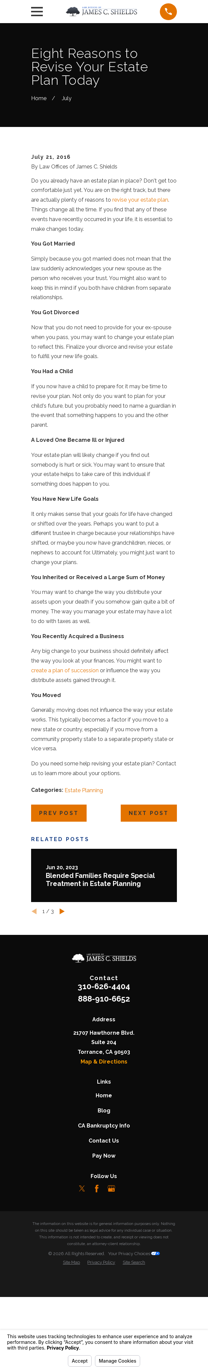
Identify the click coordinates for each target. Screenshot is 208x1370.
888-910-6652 (104, 1095)
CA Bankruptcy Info (104, 1222)
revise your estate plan (140, 296)
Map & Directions (104, 1158)
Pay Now (103, 1252)
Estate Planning (84, 887)
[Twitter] (82, 1285)
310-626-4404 (104, 1083)
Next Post (149, 909)
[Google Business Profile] (111, 1285)
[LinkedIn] (125, 1285)
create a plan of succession (65, 767)
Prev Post (59, 909)
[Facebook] (96, 1285)
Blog (104, 1207)
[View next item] (62, 1008)
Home (104, 1192)
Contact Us (104, 1237)
